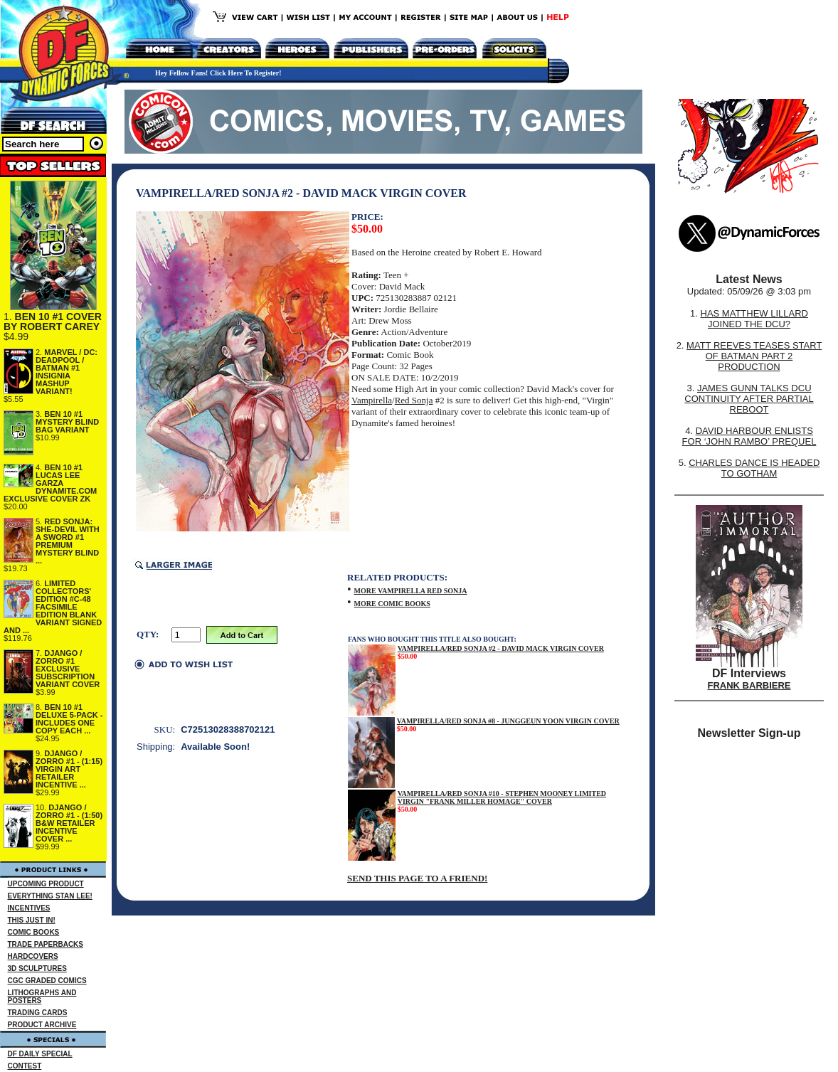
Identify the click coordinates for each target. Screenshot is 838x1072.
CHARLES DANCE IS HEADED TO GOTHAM (754, 468)
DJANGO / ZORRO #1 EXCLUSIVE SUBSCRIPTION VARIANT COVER (68, 669)
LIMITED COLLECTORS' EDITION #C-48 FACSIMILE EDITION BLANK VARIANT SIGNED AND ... (53, 607)
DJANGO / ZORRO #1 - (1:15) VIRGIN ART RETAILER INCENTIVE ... (69, 769)
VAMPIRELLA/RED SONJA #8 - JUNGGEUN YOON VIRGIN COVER (508, 721)
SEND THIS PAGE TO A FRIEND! (417, 878)
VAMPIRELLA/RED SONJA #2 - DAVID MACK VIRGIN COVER (501, 648)
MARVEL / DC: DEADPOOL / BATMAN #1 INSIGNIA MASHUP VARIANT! (66, 372)
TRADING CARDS (38, 1013)
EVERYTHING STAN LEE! (50, 896)
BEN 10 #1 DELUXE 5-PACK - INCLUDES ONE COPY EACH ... (69, 719)
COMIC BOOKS (34, 932)
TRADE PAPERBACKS (46, 944)
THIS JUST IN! (31, 920)
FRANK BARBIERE (749, 685)
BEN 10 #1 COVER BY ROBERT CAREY (53, 321)
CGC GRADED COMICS (47, 981)
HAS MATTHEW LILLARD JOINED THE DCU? (754, 318)
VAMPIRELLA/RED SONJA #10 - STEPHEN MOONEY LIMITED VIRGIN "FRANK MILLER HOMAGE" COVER (502, 797)
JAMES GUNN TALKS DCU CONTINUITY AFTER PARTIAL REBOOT (748, 399)
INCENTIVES (29, 908)
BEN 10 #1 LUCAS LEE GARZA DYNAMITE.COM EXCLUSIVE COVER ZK (50, 483)
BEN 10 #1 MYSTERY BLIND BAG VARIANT (67, 422)
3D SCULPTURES (37, 968)
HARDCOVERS (33, 956)
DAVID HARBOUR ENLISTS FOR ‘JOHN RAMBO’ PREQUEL (749, 436)
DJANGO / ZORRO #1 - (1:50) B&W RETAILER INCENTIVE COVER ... (69, 823)
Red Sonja (414, 400)
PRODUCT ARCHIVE (42, 1025)
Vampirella (371, 400)
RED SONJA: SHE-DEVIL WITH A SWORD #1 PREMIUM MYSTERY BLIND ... (68, 541)
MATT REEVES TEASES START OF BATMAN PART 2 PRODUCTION (754, 356)
